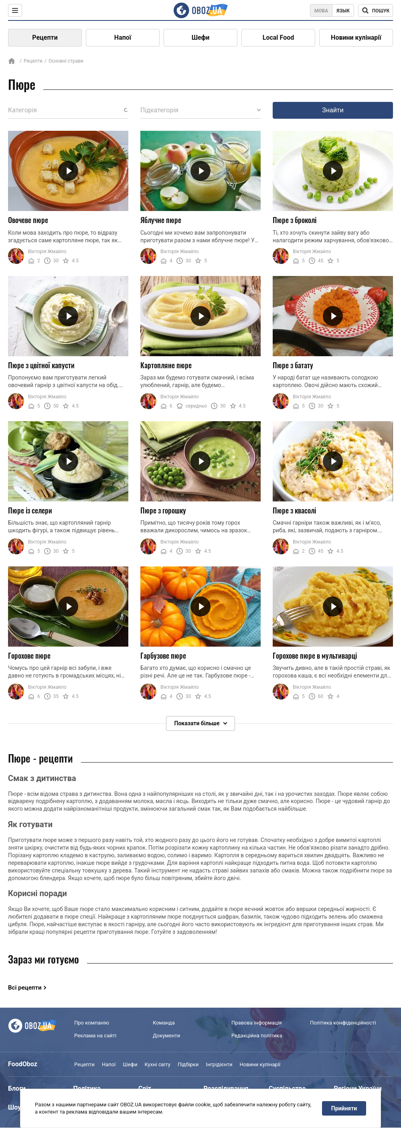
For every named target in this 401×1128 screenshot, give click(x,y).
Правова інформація (256, 1023)
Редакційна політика (256, 1036)
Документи (166, 1036)
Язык (343, 11)
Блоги (17, 1089)
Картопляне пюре (166, 365)
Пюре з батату (293, 365)
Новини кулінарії (356, 37)
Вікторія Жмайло (47, 251)
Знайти (333, 110)
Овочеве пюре (28, 220)
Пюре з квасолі (294, 510)
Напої (122, 37)
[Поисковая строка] (375, 10)
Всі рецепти (25, 987)
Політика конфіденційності (343, 1023)
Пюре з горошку (163, 510)
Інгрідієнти (219, 1065)
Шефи (201, 37)
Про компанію (91, 1023)
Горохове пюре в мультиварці (315, 655)
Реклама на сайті (95, 1036)
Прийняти (344, 1108)
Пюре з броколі (294, 220)
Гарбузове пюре (163, 655)
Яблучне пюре (160, 220)
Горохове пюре (29, 655)
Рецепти (45, 37)
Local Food (278, 37)
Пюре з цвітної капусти (41, 365)
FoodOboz (22, 1064)
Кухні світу (157, 1065)
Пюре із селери (30, 510)
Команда (164, 1023)
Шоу (14, 1108)
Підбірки (188, 1065)
